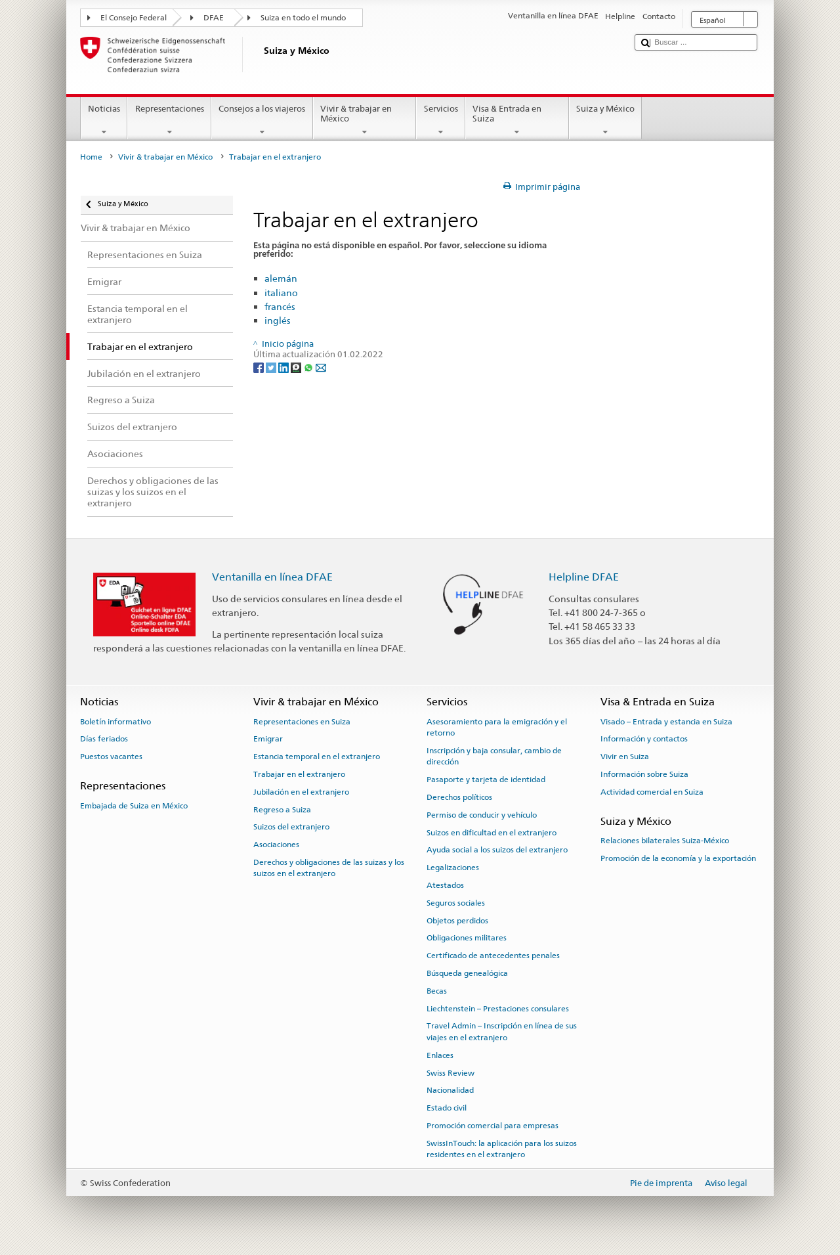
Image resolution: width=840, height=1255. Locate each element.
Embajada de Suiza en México (134, 805)
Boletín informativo (115, 721)
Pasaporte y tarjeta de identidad (486, 779)
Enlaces (440, 1055)
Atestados (445, 885)
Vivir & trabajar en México (365, 120)
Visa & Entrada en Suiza (517, 120)
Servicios (441, 120)
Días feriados (104, 738)
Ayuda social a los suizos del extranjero (497, 849)
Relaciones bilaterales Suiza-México (664, 840)
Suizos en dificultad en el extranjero (491, 832)
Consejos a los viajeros (262, 120)
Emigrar (268, 738)
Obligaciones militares (467, 937)
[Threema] (297, 367)
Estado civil (447, 1107)
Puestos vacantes (111, 756)
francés (279, 306)
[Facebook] (259, 367)
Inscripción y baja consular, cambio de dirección (494, 756)
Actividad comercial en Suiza (652, 792)
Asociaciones (276, 844)
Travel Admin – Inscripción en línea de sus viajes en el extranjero (502, 1031)
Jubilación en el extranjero (301, 792)
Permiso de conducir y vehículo (482, 815)
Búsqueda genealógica (467, 973)
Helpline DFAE (584, 577)
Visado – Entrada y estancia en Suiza (666, 721)
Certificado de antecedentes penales (493, 955)
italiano (281, 292)
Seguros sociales (456, 903)
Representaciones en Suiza (301, 721)
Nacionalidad (450, 1090)
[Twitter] (272, 367)
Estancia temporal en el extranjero (316, 756)
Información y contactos (644, 738)
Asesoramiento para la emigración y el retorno (497, 726)
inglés (277, 320)
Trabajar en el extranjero (299, 774)
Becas (437, 991)
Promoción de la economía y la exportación (678, 858)
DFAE (213, 17)
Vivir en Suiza (624, 756)
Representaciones (169, 120)
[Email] (321, 367)
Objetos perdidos (457, 920)
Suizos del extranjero (291, 826)
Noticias (104, 120)
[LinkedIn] (284, 367)
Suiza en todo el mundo (303, 17)
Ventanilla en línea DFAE (272, 577)
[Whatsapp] (309, 367)
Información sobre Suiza (644, 774)
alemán (280, 278)
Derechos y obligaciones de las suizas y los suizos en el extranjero (328, 868)
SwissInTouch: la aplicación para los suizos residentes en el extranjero (502, 1149)
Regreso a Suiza (282, 809)
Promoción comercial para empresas (492, 1125)
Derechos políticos (459, 797)
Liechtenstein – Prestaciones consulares (498, 1008)
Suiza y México (606, 120)
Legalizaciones (453, 867)
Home (91, 157)
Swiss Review (450, 1072)
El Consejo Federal (133, 17)
